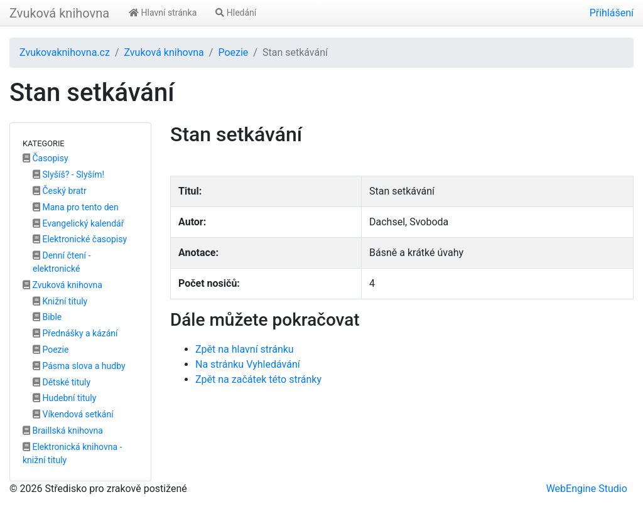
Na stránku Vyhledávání (247, 364)
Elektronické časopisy (80, 239)
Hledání (235, 13)
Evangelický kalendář (78, 223)
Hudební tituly (64, 398)
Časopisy (45, 158)
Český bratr (60, 191)
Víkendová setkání (73, 414)
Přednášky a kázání (75, 333)
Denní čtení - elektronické (61, 262)
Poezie (233, 52)
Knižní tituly (60, 301)
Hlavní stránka (163, 13)
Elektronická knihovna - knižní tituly (72, 453)
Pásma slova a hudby (79, 366)
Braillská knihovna (63, 430)
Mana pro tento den (76, 207)
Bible (47, 317)
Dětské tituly (61, 382)
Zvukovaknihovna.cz (64, 52)
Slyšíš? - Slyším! (68, 174)
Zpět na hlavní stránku (244, 349)
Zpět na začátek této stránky (258, 379)
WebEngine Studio (586, 489)
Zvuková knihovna (59, 13)
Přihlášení (612, 13)
